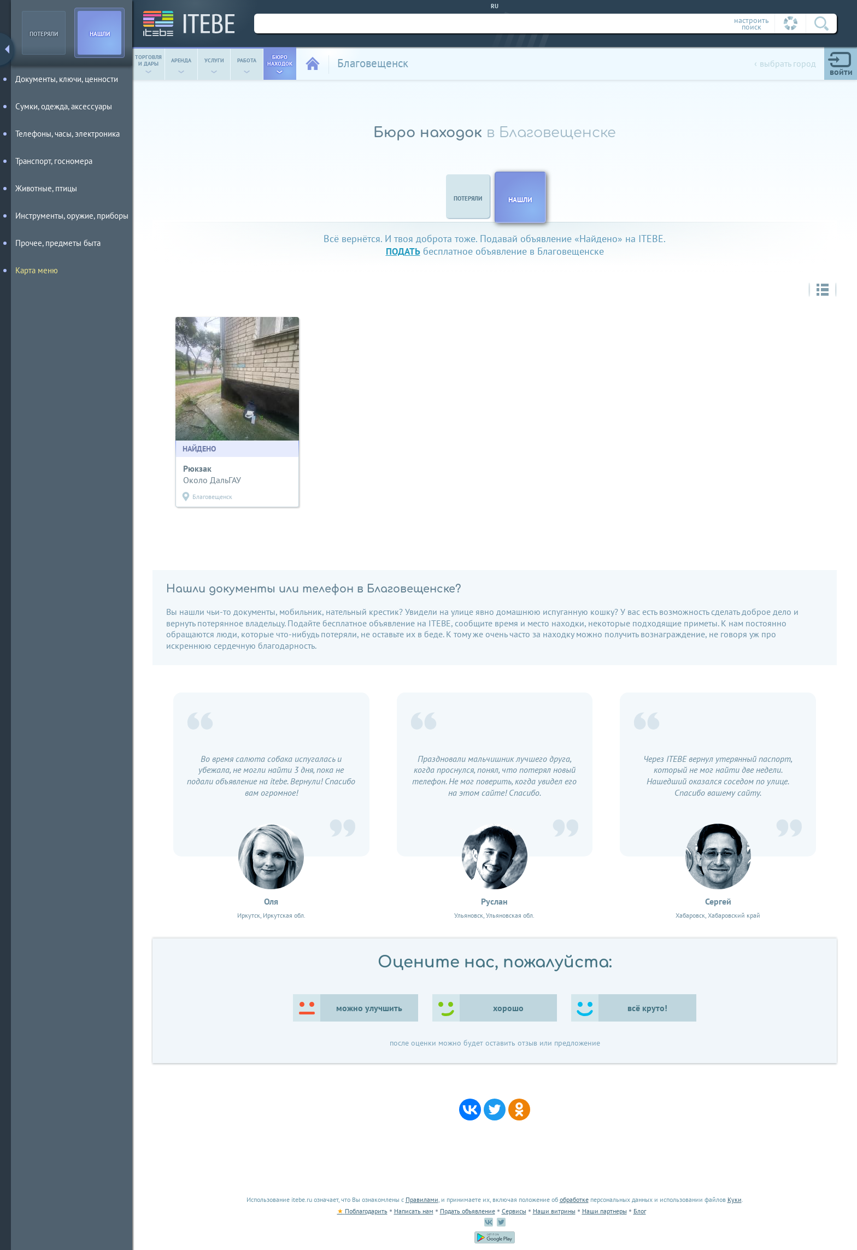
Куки (734, 1199)
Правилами (422, 1199)
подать (403, 251)
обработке (574, 1199)
